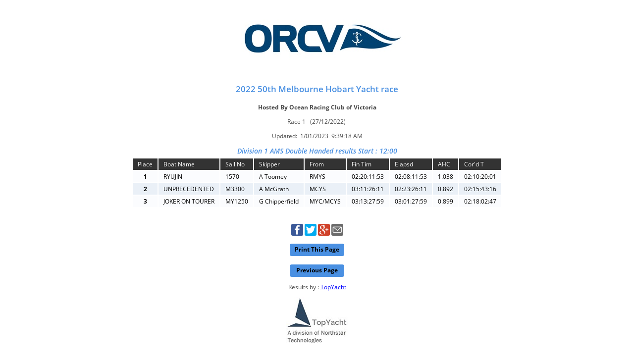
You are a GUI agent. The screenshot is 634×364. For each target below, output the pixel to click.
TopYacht (333, 287)
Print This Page (317, 249)
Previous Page (317, 270)
